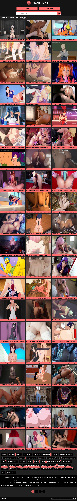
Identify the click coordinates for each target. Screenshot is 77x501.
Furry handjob (22, 469)
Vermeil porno (67, 461)
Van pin (18, 454)
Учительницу (59, 469)
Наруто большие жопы (31, 465)
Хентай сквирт (34, 469)
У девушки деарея (66, 454)
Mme (43, 461)
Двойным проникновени (67, 458)
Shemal (44, 465)
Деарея (54, 454)
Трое (3, 461)
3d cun (12, 465)
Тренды (27, 8)
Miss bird (22, 461)
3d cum (19, 465)
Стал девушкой (51, 458)
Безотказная (31, 458)
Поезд (4, 454)
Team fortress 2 (12, 461)
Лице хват (21, 458)
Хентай (3, 499)
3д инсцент (27, 454)
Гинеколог (69, 469)
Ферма (36, 461)
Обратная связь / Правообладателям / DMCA (63, 499)
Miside (30, 461)
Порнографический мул (42, 454)
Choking (12, 469)
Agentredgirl (11, 472)
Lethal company (47, 469)
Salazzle (4, 465)
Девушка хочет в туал (8, 458)
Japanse (11, 454)
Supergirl (61, 465)
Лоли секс (52, 465)
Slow (68, 465)
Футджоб (5, 469)
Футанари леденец (53, 461)
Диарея (40, 458)
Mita (3, 472)
